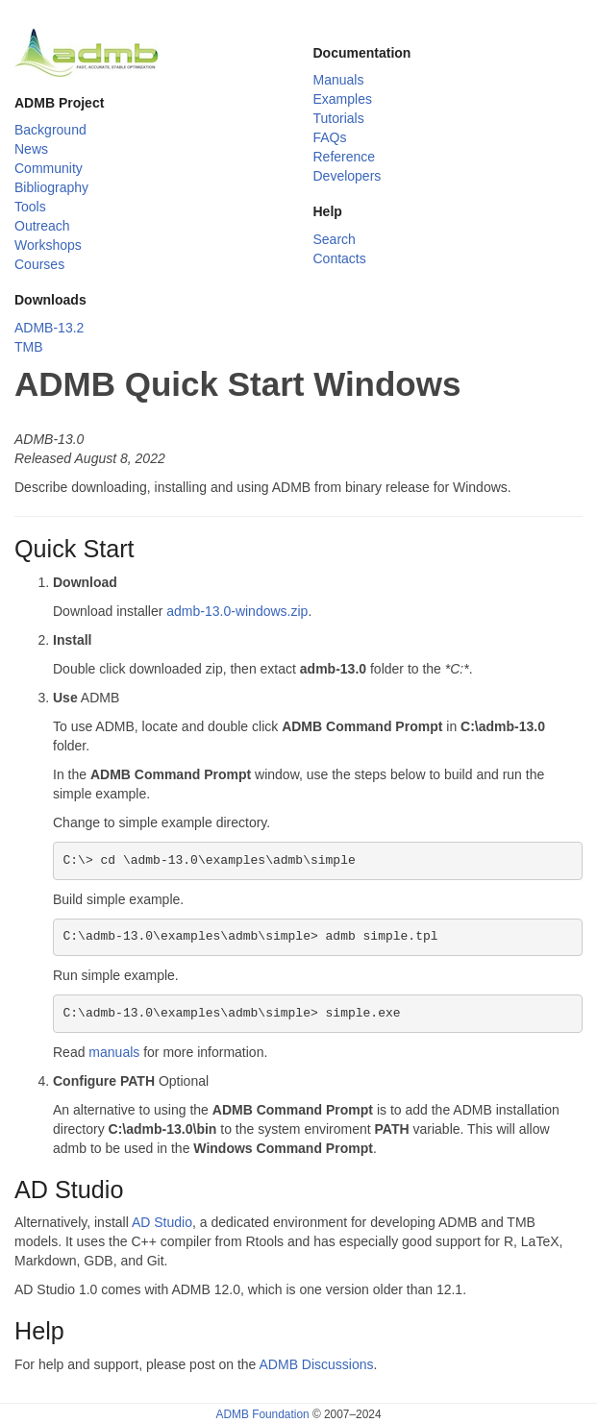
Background (50, 129)
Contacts (339, 258)
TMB (28, 347)
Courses (39, 264)
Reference (344, 156)
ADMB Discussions (317, 1364)
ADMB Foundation (262, 1414)
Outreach (42, 225)
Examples (342, 99)
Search (334, 239)
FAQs (330, 137)
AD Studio (162, 1222)
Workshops (48, 245)
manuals (113, 1052)
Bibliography (51, 187)
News (31, 149)
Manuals (338, 79)
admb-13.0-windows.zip (237, 611)
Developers (347, 176)
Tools (30, 206)
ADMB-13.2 (49, 327)
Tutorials (338, 118)
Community (48, 168)
